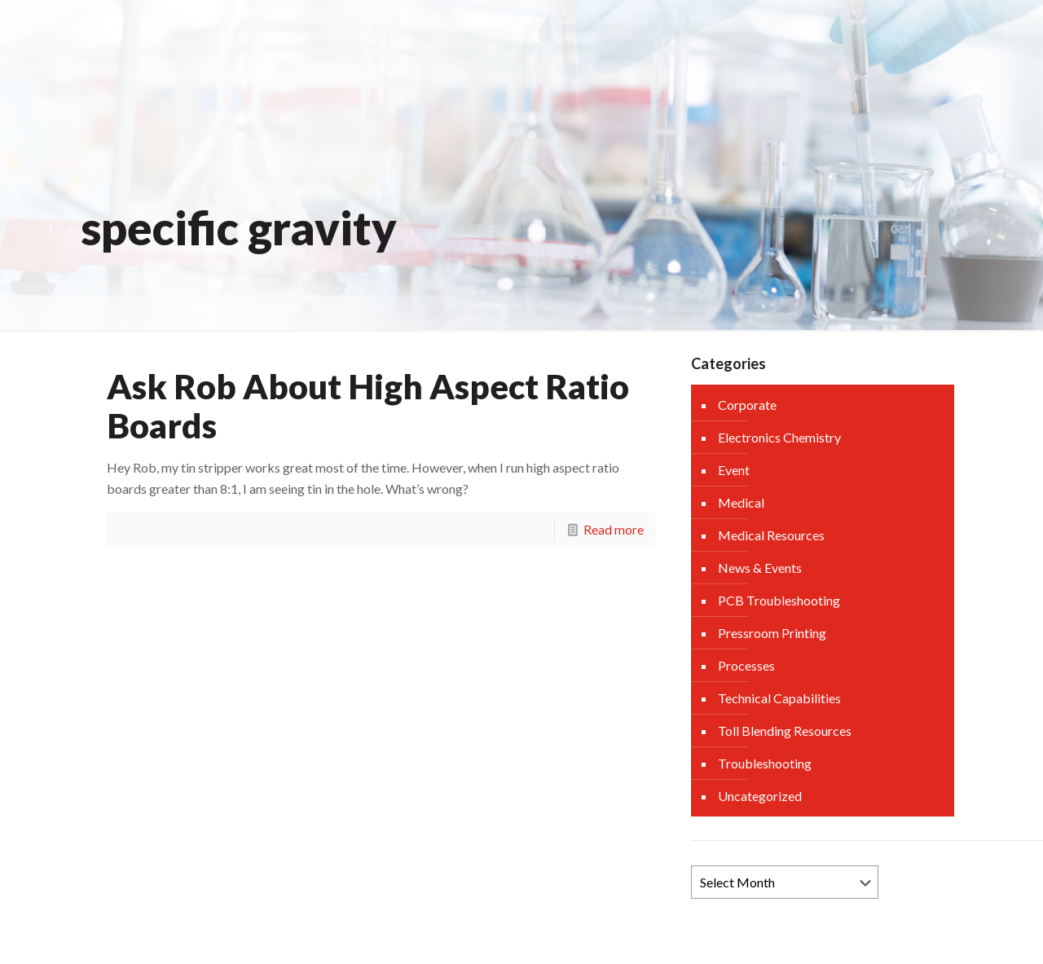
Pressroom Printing (772, 632)
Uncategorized (760, 795)
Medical (741, 502)
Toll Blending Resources (785, 730)
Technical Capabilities (779, 698)
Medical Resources (771, 535)
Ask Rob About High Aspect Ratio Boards (368, 406)
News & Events (760, 567)
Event (734, 470)
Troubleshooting (765, 763)
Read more (613, 529)
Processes (746, 665)
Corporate (747, 404)
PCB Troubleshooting (779, 600)
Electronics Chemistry (779, 437)
